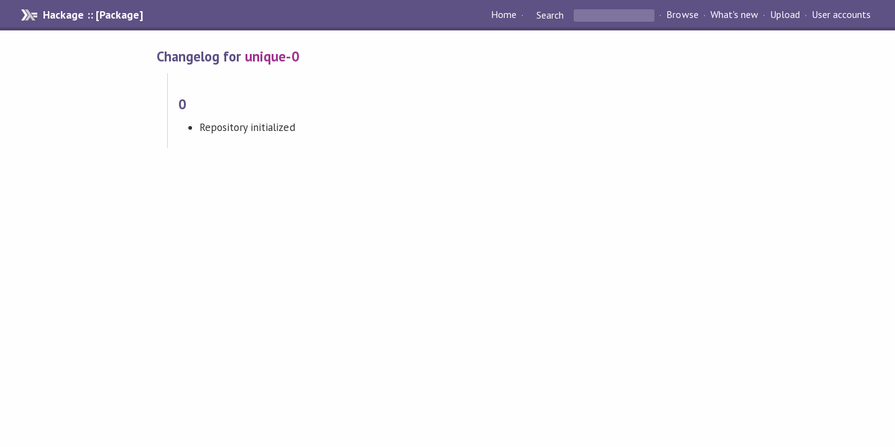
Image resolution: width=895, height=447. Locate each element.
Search (550, 15)
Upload (785, 15)
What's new (734, 15)
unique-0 (272, 56)
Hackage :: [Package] (92, 14)
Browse (682, 15)
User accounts (841, 15)
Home (503, 15)
